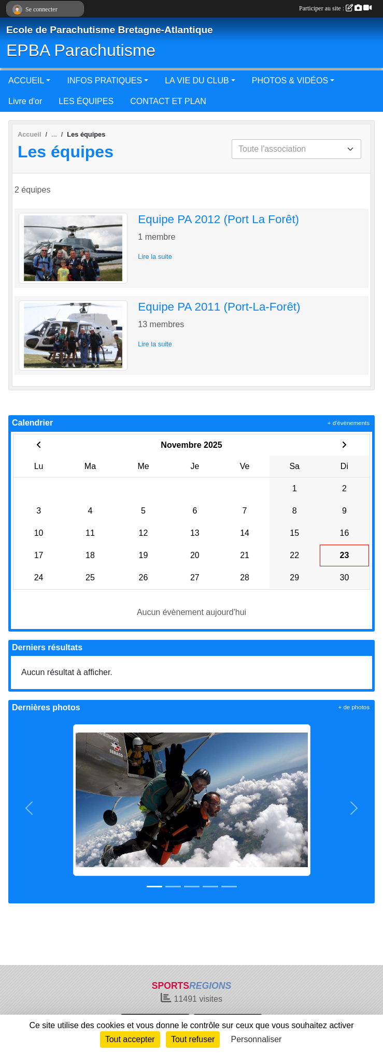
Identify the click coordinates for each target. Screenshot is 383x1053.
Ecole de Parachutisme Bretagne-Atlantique (109, 29)
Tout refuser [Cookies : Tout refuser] (193, 1039)
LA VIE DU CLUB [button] (197, 80)
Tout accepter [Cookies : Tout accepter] (130, 1039)
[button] (29, 808)
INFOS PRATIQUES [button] (104, 80)
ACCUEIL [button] (26, 80)
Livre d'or (25, 101)
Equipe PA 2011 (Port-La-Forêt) (219, 306)
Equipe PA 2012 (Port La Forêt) (218, 219)
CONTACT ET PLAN (168, 101)
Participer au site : (335, 8)
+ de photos (354, 707)
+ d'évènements (349, 423)
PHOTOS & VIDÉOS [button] (290, 80)
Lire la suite (155, 256)
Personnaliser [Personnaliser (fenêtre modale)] (256, 1039)
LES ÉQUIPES (86, 101)
